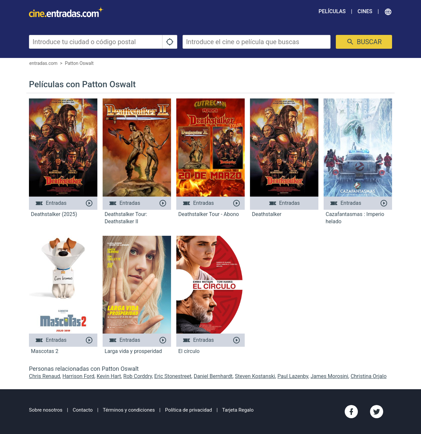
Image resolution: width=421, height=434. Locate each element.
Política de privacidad (188, 410)
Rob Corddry (137, 376)
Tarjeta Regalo (238, 410)
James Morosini (329, 376)
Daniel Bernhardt (213, 376)
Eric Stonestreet (172, 376)
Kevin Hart (109, 376)
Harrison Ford (78, 376)
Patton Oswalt (79, 63)
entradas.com (43, 63)
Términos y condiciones (129, 410)
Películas (332, 11)
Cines (365, 11)
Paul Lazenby (293, 376)
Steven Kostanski (255, 376)
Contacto (83, 410)
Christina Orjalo (368, 376)
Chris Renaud (44, 376)
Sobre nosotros (45, 410)
